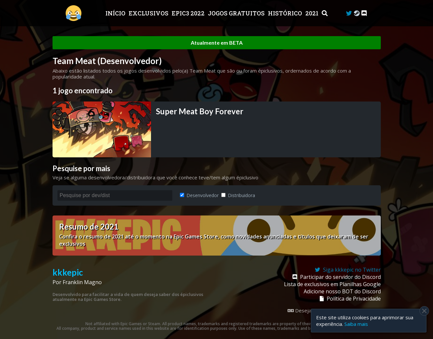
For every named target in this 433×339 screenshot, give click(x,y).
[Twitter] (349, 13)
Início (116, 13)
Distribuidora (238, 195)
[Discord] (364, 13)
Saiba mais (356, 324)
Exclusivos (149, 13)
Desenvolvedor (199, 195)
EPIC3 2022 (189, 13)
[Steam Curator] (356, 13)
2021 (312, 13)
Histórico (285, 13)
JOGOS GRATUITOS (237, 13)
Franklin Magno (82, 282)
